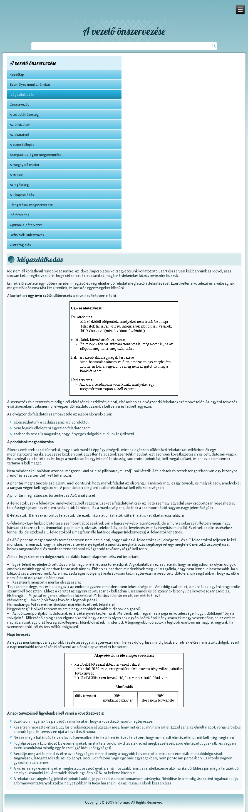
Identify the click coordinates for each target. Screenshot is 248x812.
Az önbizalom (20, 124)
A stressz (16, 175)
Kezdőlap (17, 74)
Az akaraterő (19, 134)
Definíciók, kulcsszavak (27, 235)
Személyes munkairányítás (30, 84)
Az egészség (19, 185)
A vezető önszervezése (124, 31)
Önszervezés (19, 104)
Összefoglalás (20, 245)
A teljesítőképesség (24, 114)
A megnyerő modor (24, 165)
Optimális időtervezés (26, 225)
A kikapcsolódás (22, 195)
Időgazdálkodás (22, 94)
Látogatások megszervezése (31, 205)
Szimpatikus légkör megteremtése (35, 154)
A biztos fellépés (22, 144)
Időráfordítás (19, 215)
